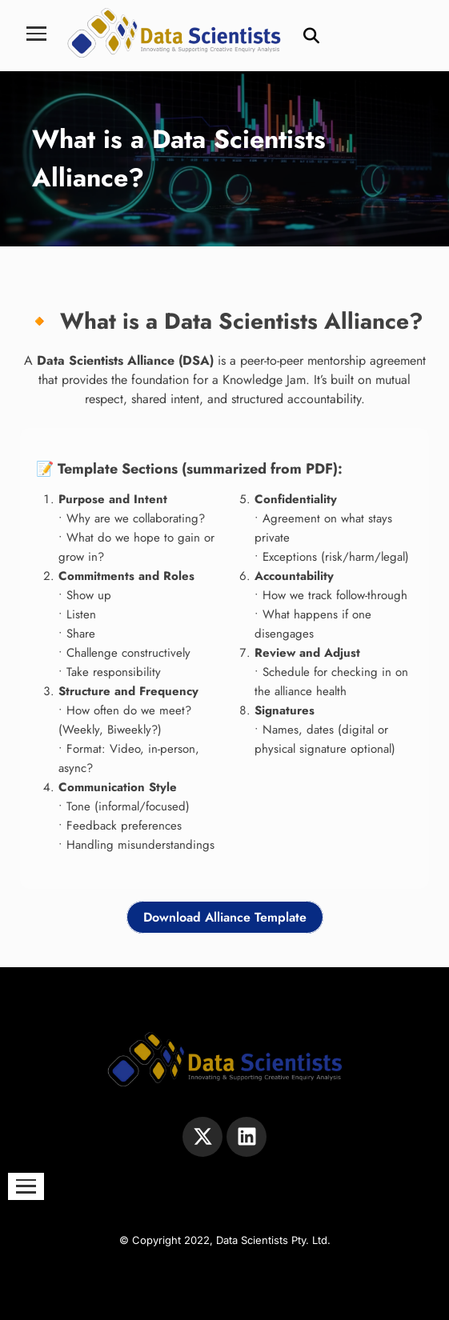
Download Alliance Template (225, 917)
